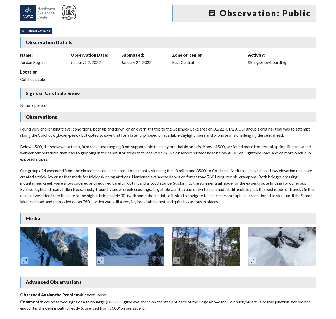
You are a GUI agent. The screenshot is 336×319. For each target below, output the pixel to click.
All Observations (36, 31)
